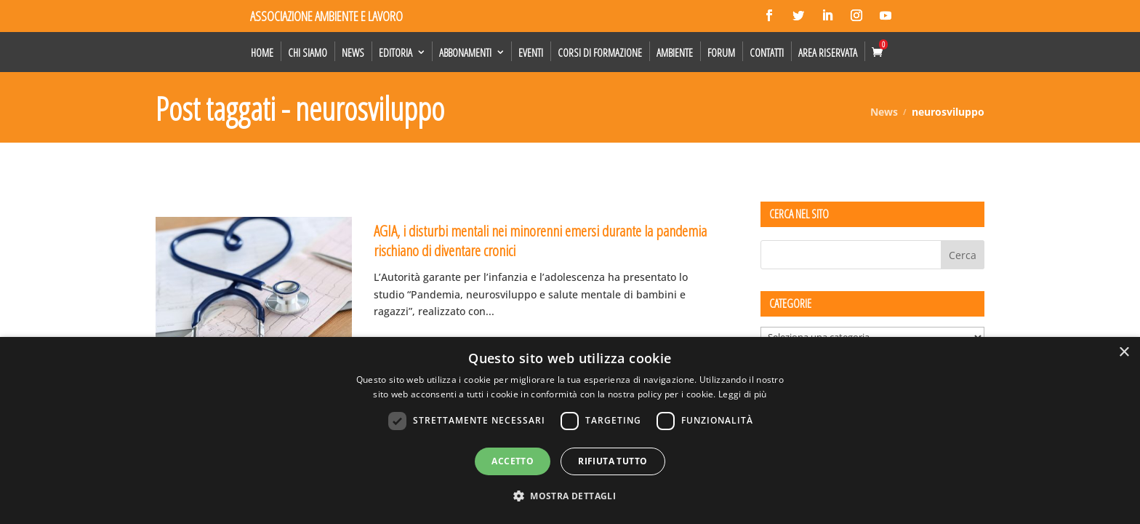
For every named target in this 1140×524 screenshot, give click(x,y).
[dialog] (570, 430)
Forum (721, 52)
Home (262, 52)
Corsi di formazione (600, 52)
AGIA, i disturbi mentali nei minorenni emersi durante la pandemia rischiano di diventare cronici (540, 241)
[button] (570, 496)
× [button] (1123, 352)
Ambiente (675, 52)
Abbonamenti (465, 52)
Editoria (395, 52)
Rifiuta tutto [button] (612, 461)
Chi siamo (307, 52)
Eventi (530, 52)
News (353, 52)
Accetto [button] (512, 461)
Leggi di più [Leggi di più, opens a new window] (742, 394)
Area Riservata (827, 52)
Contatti (767, 52)
